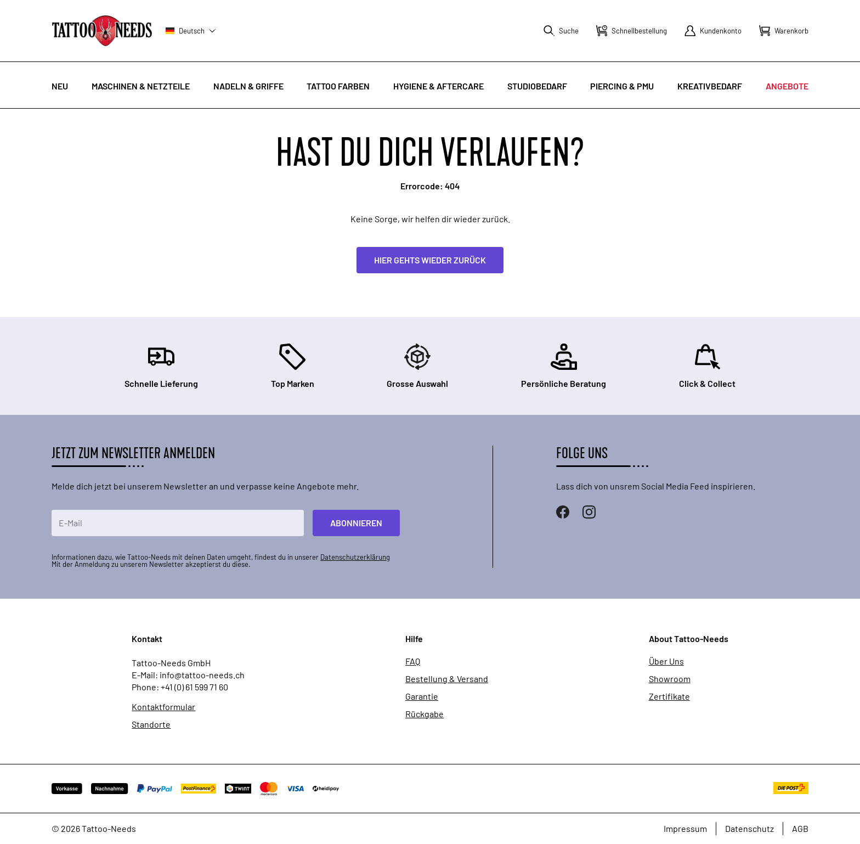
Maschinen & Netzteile (141, 86)
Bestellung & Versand (446, 678)
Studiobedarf (537, 86)
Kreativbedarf (709, 86)
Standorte (151, 724)
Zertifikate (669, 696)
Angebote (787, 86)
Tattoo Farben (338, 86)
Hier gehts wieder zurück (430, 260)
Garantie (421, 696)
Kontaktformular (163, 706)
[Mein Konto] (713, 30)
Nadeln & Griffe (248, 86)
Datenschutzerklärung (355, 557)
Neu (60, 86)
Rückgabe (424, 714)
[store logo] (102, 30)
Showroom (670, 678)
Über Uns (666, 661)
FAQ (412, 661)
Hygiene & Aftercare (438, 86)
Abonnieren (356, 522)
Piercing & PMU (622, 86)
